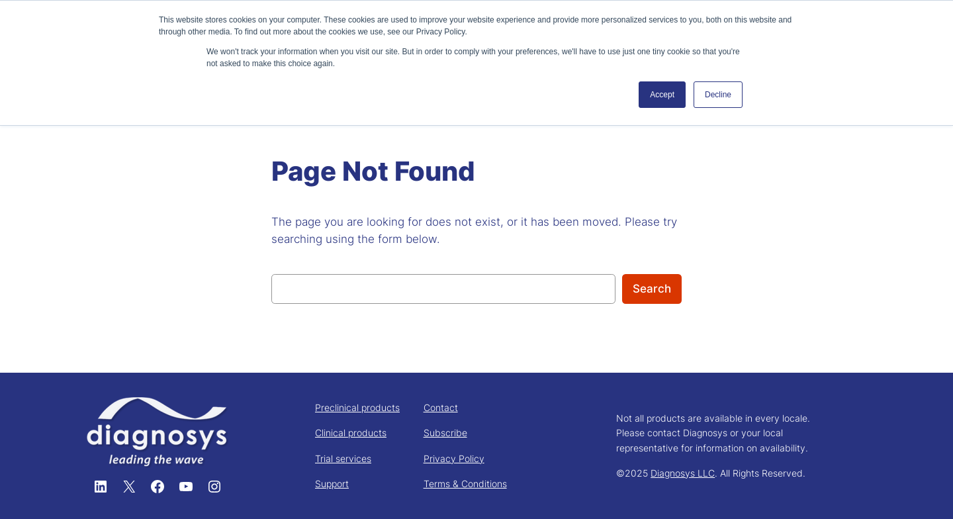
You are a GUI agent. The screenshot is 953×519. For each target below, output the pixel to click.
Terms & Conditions (465, 483)
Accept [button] (662, 94)
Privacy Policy (454, 458)
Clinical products (350, 432)
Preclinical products (357, 407)
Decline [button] (718, 94)
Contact (441, 407)
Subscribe (445, 432)
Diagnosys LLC (683, 473)
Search (652, 288)
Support (332, 483)
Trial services (343, 458)
